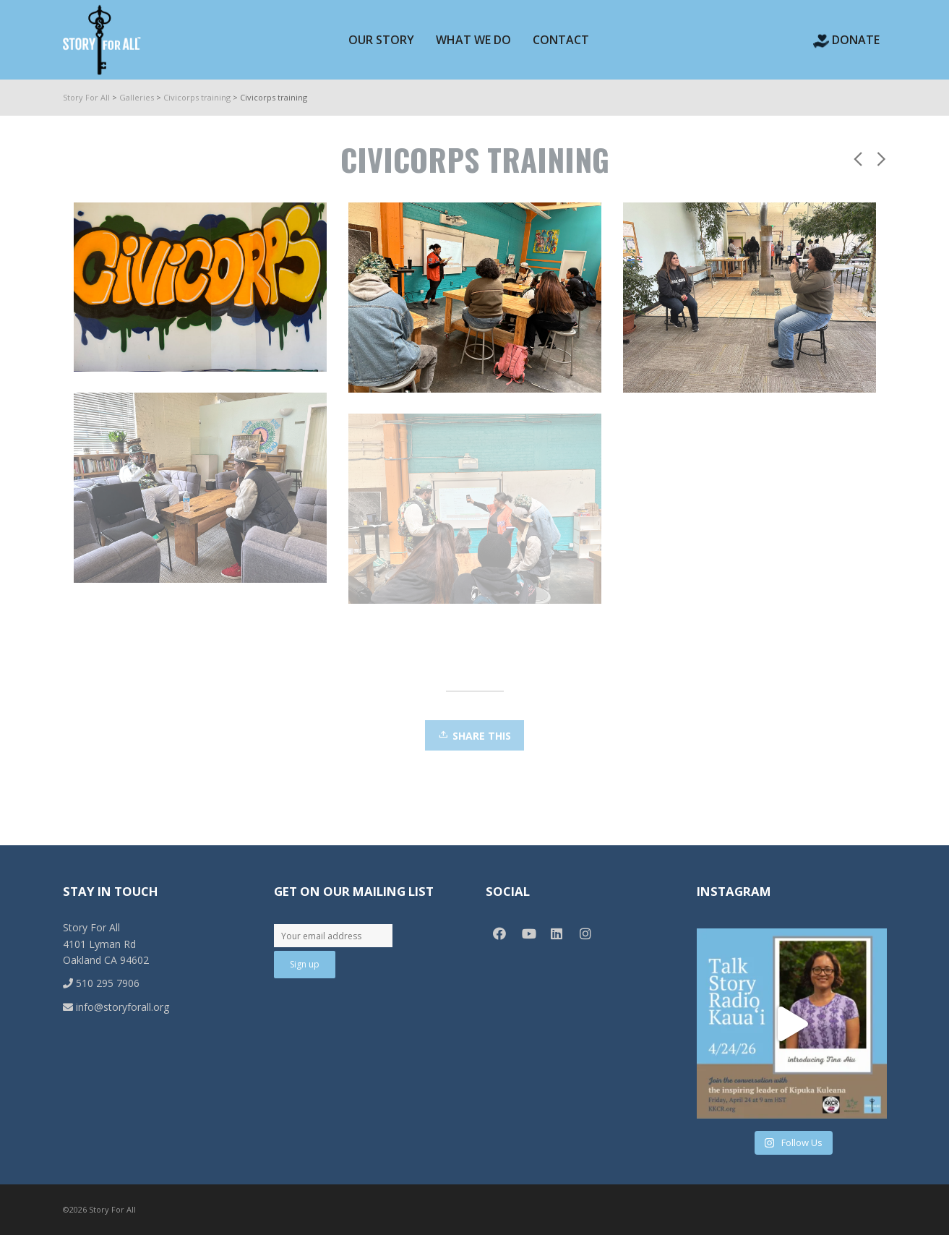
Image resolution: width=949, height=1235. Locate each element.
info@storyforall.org (116, 1007)
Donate (846, 40)
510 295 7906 (101, 983)
